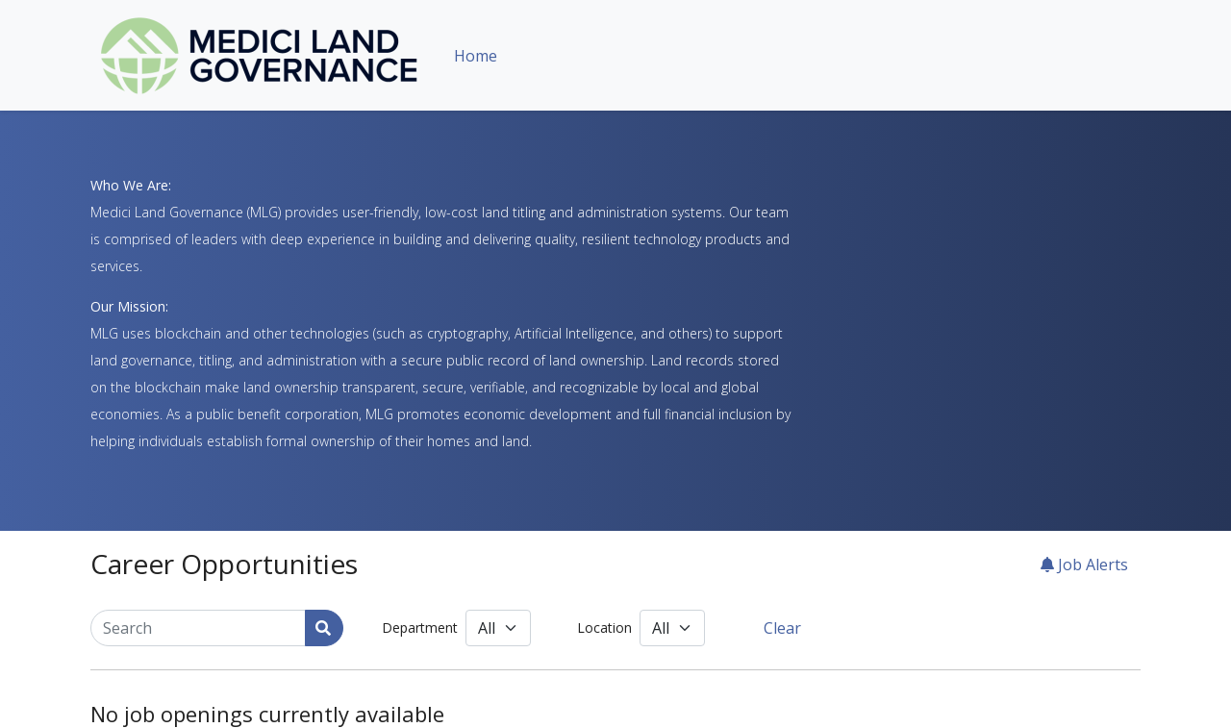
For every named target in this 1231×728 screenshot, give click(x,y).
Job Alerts (1084, 564)
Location (604, 627)
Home (475, 55)
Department (420, 627)
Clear (782, 628)
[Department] (498, 628)
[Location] (672, 628)
